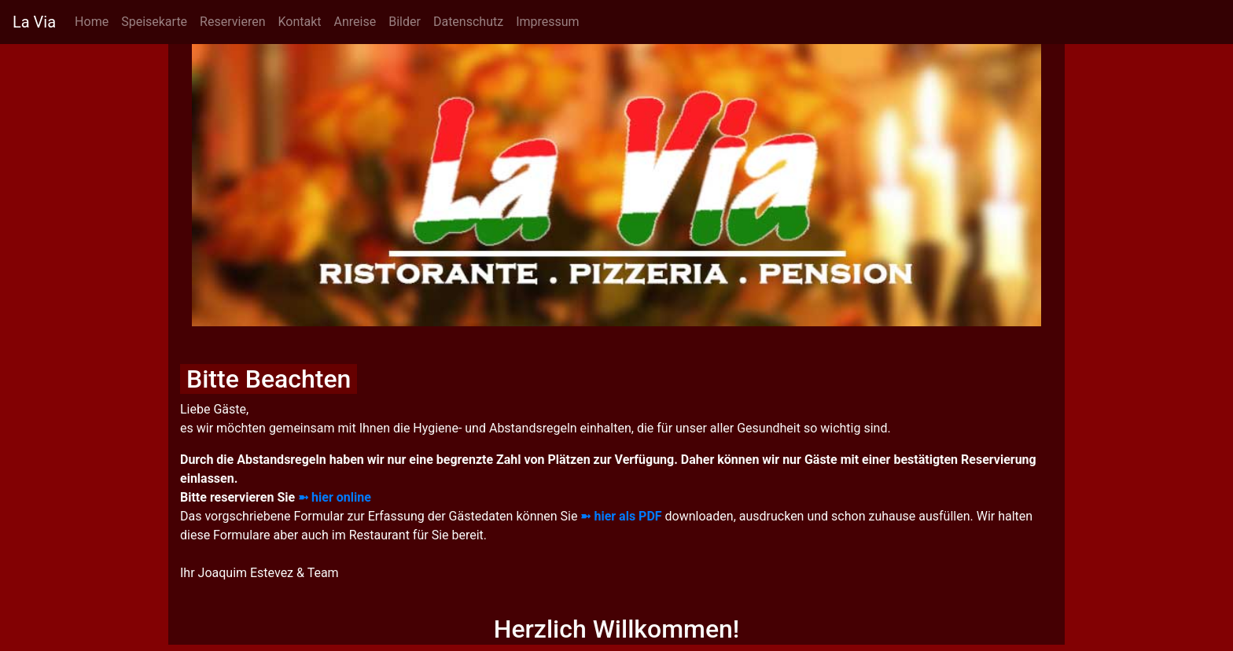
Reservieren (232, 21)
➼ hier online (334, 497)
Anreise (355, 21)
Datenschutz (468, 21)
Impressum (548, 21)
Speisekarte (154, 21)
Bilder (404, 21)
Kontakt (299, 21)
